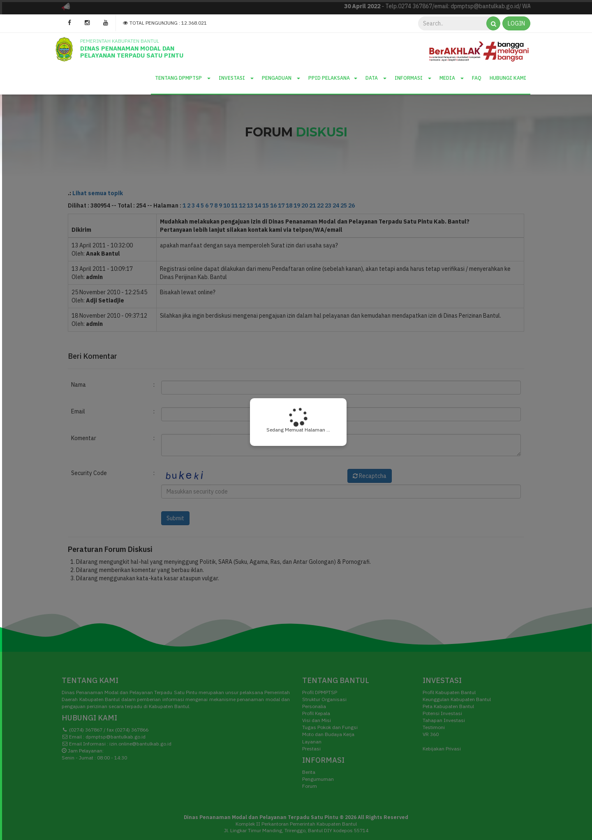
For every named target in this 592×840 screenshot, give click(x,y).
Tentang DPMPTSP (182, 78)
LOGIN (516, 23)
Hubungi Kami (508, 78)
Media (451, 78)
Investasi (236, 78)
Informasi (413, 78)
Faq (476, 78)
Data (375, 78)
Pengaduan (281, 78)
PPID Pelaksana (332, 78)
